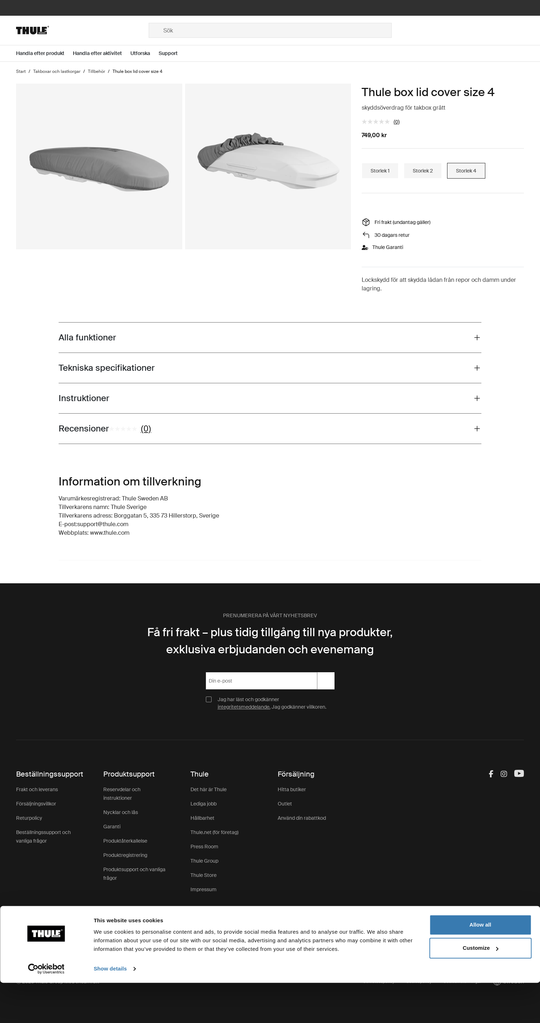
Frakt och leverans (37, 789)
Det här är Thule (208, 789)
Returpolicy (29, 818)
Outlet (285, 803)
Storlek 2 (423, 171)
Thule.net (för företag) (214, 832)
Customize (481, 988)
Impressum (203, 889)
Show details (110, 1009)
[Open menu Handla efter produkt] (44, 53)
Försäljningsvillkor (36, 803)
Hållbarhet (202, 818)
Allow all (480, 965)
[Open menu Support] (172, 53)
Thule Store (203, 875)
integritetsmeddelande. (244, 707)
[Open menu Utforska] (144, 53)
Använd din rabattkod (302, 818)
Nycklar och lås (120, 812)
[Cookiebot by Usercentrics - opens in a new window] (46, 1009)
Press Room (204, 846)
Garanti (111, 826)
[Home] (82, 30)
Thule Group (204, 861)
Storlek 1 (380, 171)
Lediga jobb (203, 803)
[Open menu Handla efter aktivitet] (101, 53)
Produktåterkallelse (125, 841)
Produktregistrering (125, 855)
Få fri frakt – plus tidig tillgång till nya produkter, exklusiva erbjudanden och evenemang (270, 641)
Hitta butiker (292, 789)
